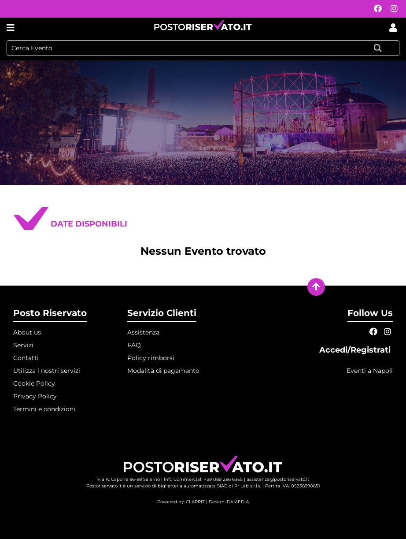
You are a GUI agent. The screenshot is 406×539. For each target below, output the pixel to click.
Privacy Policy (35, 396)
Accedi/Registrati (356, 350)
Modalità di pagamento (163, 371)
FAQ (134, 345)
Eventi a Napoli (370, 371)
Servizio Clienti (161, 313)
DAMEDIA (238, 502)
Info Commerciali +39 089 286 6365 (203, 479)
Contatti (26, 358)
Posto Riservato (50, 313)
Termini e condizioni (44, 409)
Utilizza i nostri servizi (46, 371)
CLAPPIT (195, 502)
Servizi (23, 345)
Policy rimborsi (150, 358)
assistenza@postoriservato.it (278, 479)
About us (27, 332)
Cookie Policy (34, 383)
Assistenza (143, 332)
